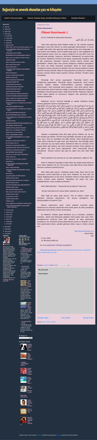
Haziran (8, 212)
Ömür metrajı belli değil (12, 167)
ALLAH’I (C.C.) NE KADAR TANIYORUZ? (17, 154)
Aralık (8, 36)
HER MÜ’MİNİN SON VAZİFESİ (14, 152)
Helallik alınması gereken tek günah (16, 127)
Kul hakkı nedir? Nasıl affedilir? (29, 356)
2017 (6, 33)
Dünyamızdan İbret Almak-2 (13, 84)
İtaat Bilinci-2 (9, 161)
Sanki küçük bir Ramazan (13, 91)
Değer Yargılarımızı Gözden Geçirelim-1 (17, 98)
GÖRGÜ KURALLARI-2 (12, 194)
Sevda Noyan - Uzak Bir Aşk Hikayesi (29, 402)
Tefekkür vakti (10, 201)
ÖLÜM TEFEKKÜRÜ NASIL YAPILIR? (16, 115)
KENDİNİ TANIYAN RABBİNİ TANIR (15, 100)
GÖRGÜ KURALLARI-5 (12, 178)
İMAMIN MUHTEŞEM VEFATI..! (24, 364)
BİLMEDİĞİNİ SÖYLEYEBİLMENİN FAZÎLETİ (18, 55)
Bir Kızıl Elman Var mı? (12, 143)
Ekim (7, 40)
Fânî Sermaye (25, 266)
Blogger (58, 435)
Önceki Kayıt (88, 318)
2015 (6, 229)
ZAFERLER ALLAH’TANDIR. (14, 53)
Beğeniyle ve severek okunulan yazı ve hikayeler (32, 10)
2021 (6, 27)
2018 (6, 31)
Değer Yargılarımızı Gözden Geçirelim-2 (17, 93)
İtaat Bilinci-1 (9, 173)
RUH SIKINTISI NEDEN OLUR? (14, 189)
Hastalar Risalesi (78, 18)
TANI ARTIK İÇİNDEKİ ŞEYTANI (14, 106)
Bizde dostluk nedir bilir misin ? (29, 380)
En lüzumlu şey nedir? (12, 196)
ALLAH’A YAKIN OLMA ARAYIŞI (15, 75)
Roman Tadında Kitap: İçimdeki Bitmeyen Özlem (47, 18)
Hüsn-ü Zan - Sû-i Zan (29, 410)
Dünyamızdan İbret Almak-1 (13, 89)
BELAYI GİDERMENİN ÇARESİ (14, 134)
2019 (6, 29)
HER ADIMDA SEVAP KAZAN (14, 125)
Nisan (8, 217)
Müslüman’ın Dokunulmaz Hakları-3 (16, 140)
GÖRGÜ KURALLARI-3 (12, 187)
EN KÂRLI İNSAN (11, 121)
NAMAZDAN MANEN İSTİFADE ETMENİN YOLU (19, 123)
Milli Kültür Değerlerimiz (24, 396)
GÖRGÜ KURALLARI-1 (12, 198)
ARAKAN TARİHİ (10, 60)
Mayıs (8, 214)
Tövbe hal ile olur (11, 157)
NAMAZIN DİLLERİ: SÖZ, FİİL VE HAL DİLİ (17, 147)
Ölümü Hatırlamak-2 (11, 67)
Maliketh (39, 435)
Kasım (8, 38)
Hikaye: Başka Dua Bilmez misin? (29, 305)
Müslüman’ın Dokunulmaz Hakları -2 (16, 145)
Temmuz (8, 210)
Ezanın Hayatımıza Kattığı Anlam (15, 79)
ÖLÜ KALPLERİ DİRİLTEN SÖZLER (15, 112)
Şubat (8, 221)
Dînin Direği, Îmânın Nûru (13, 64)
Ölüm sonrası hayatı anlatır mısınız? (16, 192)
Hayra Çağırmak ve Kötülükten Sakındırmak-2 (18, 203)
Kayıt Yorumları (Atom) (49, 322)
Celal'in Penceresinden (13, 18)
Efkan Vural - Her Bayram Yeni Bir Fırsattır (17, 57)
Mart (7, 219)
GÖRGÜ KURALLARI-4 (12, 182)
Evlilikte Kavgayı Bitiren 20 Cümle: (29, 347)
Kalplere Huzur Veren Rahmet (14, 132)
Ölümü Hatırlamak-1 (11, 73)
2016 (6, 226)
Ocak (7, 223)
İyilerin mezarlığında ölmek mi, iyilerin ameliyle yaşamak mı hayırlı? (26, 249)
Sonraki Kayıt (42, 318)
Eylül (7, 42)
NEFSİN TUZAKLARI (11, 77)
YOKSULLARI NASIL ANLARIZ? (15, 86)
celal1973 (7, 244)
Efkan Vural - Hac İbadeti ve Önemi (15, 130)
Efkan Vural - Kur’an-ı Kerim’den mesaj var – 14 (19, 47)
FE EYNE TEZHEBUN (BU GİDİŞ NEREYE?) (18, 185)
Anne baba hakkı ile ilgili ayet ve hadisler (17, 180)
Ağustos (8, 45)
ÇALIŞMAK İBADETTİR (12, 82)
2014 (6, 231)
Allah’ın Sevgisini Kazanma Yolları (15, 62)
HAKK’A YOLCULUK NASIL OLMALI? (16, 159)
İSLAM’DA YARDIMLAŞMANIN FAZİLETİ (17, 96)
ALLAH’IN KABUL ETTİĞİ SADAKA (15, 175)
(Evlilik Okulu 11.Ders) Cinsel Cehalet (29, 371)
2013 (6, 233)
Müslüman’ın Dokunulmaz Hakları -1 (16, 150)
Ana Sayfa (65, 318)
